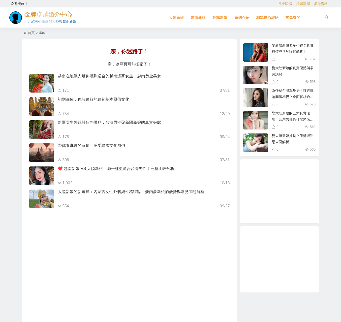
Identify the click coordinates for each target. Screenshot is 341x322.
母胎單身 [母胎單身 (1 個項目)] (277, 212)
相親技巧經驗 (267, 17)
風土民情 (285, 4)
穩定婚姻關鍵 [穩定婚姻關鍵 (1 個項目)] (291, 186)
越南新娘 (198, 17)
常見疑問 (292, 17)
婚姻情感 (303, 4)
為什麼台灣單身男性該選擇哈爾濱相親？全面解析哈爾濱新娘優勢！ (292, 97)
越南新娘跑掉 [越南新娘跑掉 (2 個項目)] (262, 192)
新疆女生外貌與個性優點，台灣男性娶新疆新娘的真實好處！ (111, 122)
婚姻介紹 (241, 17)
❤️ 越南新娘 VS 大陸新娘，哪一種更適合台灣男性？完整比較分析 (116, 168)
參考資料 (321, 4)
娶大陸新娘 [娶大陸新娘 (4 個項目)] (280, 191)
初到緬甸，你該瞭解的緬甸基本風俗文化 (93, 99)
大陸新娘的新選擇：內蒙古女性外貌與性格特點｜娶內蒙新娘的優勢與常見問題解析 (131, 192)
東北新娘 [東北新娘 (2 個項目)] (288, 174)
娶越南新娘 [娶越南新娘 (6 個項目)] (264, 207)
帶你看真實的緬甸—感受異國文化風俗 (91, 145)
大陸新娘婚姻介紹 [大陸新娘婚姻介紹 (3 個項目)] (275, 181)
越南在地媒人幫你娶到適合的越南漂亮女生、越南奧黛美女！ (111, 76)
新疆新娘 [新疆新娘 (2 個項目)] (275, 171)
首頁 (31, 33)
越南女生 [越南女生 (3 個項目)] (271, 202)
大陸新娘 (176, 17)
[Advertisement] (279, 259)
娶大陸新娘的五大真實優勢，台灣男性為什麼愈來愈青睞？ (292, 119)
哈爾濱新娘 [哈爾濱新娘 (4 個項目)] (285, 204)
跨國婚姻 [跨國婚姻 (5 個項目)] (291, 179)
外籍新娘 (220, 17)
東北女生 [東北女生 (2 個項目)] (297, 198)
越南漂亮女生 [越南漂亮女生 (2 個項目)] (291, 210)
